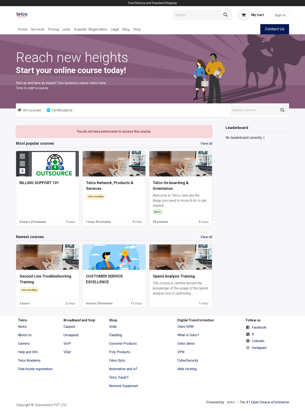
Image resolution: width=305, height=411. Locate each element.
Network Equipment (123, 386)
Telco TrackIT (119, 377)
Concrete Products (123, 344)
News (22, 327)
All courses (29, 110)
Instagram (259, 348)
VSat (67, 352)
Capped (70, 327)
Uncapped (71, 335)
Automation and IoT (123, 369)
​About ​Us (25, 335)
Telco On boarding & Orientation (171, 186)
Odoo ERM (185, 327)
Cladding (115, 335)
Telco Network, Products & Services (109, 186)
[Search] (225, 15)
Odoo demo (186, 344)
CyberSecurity (187, 360)
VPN (180, 352)
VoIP (67, 344)
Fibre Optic (117, 360)
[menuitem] (22, 29)
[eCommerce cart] (251, 15)
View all (206, 144)
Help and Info (28, 352)
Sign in (280, 15)
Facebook (259, 327)
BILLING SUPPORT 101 (39, 183)
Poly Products (119, 352)
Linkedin (258, 341)
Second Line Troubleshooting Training (45, 279)
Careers (24, 344)
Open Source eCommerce (270, 402)
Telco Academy (29, 360)
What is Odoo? (188, 335)
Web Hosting (187, 369)
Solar (113, 327)
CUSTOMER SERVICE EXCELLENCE (104, 279)
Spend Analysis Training (174, 276)
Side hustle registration (35, 369)
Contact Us (274, 28)
